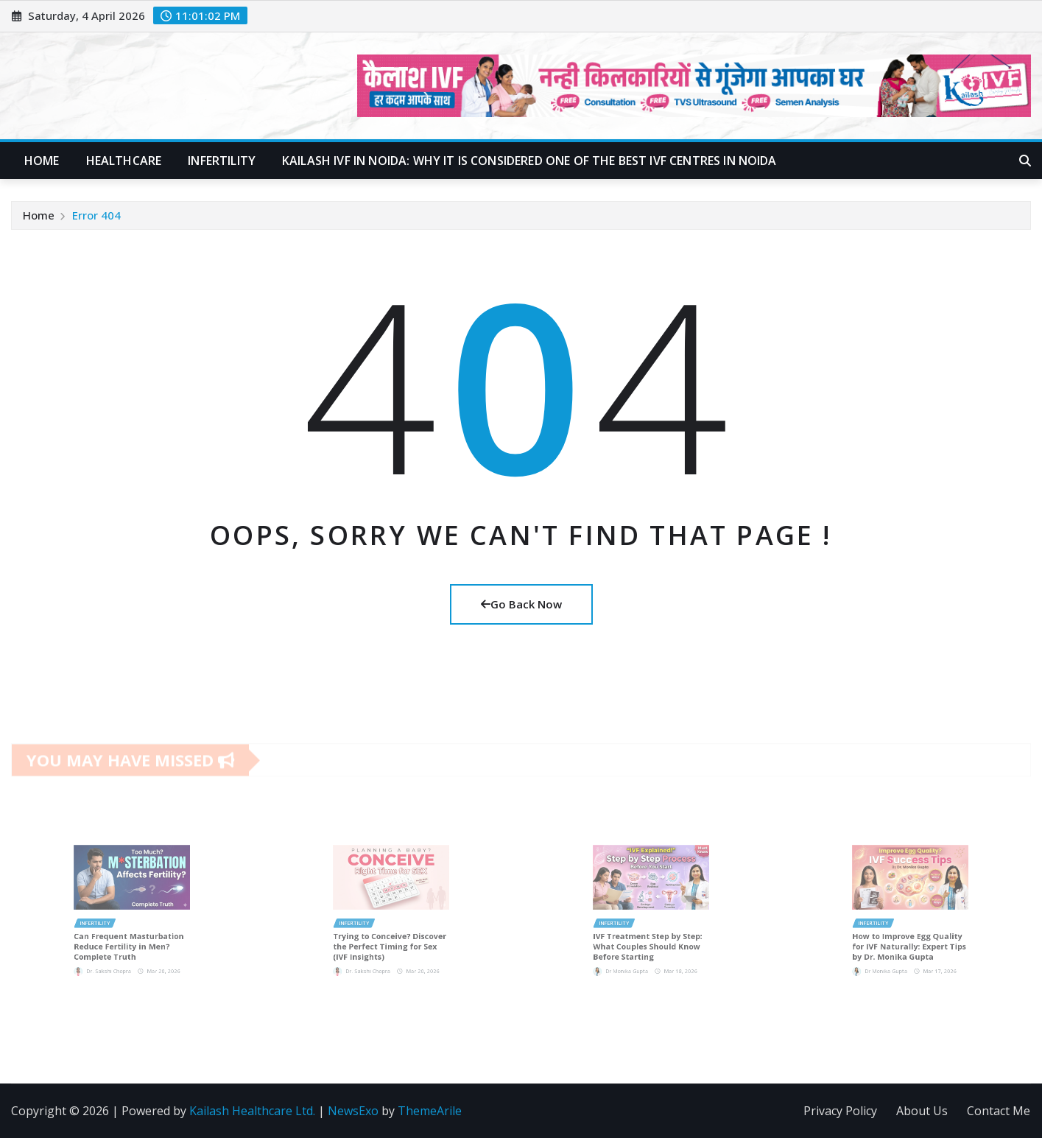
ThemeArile (430, 1111)
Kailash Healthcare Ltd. (252, 1111)
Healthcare (124, 160)
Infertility (222, 160)
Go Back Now (521, 604)
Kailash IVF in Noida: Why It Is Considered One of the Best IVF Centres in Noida (529, 160)
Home (42, 160)
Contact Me (998, 1111)
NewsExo (353, 1111)
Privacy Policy (840, 1111)
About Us (922, 1111)
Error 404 (96, 215)
